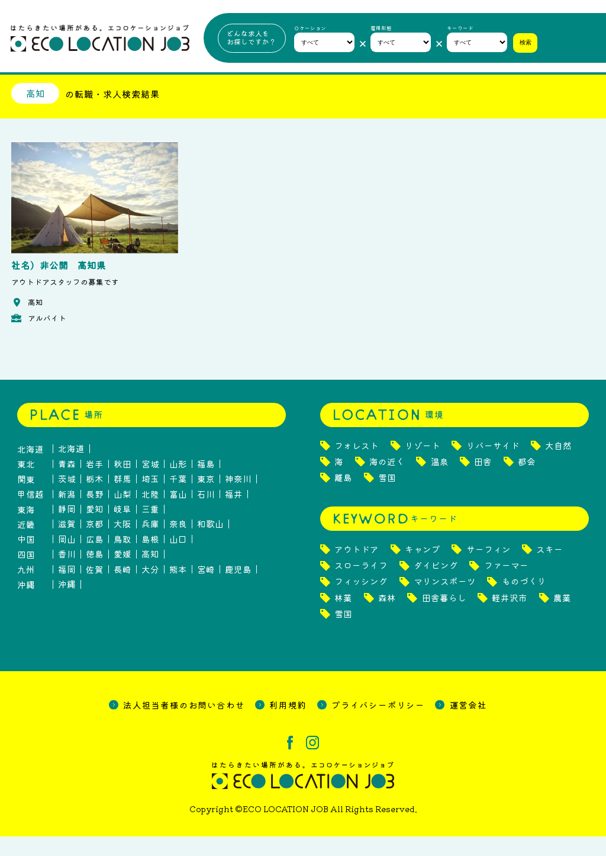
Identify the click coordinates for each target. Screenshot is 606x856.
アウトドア (356, 569)
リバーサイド (493, 465)
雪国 (387, 497)
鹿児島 (238, 589)
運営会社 (468, 724)
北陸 (150, 513)
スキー (549, 569)
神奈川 (238, 498)
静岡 (67, 528)
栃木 (95, 498)
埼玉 (150, 498)
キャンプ (422, 569)
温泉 (440, 481)
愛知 (95, 528)
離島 (343, 497)
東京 (206, 498)
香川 (67, 574)
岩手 (95, 483)
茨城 (67, 498)
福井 (234, 513)
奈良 (178, 544)
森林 (387, 617)
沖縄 (67, 603)
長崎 (122, 589)
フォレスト (356, 465)
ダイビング (436, 585)
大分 (150, 589)
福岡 (67, 589)
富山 (178, 513)
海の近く (387, 481)
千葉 (178, 498)
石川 (206, 513)
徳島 (95, 574)
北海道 (71, 468)
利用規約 (288, 724)
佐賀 (95, 589)
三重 (150, 528)
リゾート (422, 465)
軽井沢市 (509, 617)
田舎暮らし (444, 617)
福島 (206, 483)
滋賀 (67, 544)
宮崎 (206, 589)
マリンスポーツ (445, 601)
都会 (527, 481)
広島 (95, 558)
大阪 (122, 544)
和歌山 (210, 544)
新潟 (67, 513)
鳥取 (122, 558)
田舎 (483, 481)
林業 (343, 617)
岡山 (67, 558)
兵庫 (150, 544)
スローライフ (361, 585)
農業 (562, 617)
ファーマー (506, 585)
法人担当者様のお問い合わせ (183, 724)
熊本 (178, 589)
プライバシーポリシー (378, 724)
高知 (150, 574)
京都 (95, 544)
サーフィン (488, 569)
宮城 (150, 483)
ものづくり (524, 601)
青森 (67, 483)
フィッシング (361, 601)
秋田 (122, 483)
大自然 (558, 465)
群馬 (122, 498)
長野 (95, 513)
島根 (150, 558)
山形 (178, 483)
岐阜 (122, 528)
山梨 (122, 513)
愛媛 (122, 574)
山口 (178, 558)
